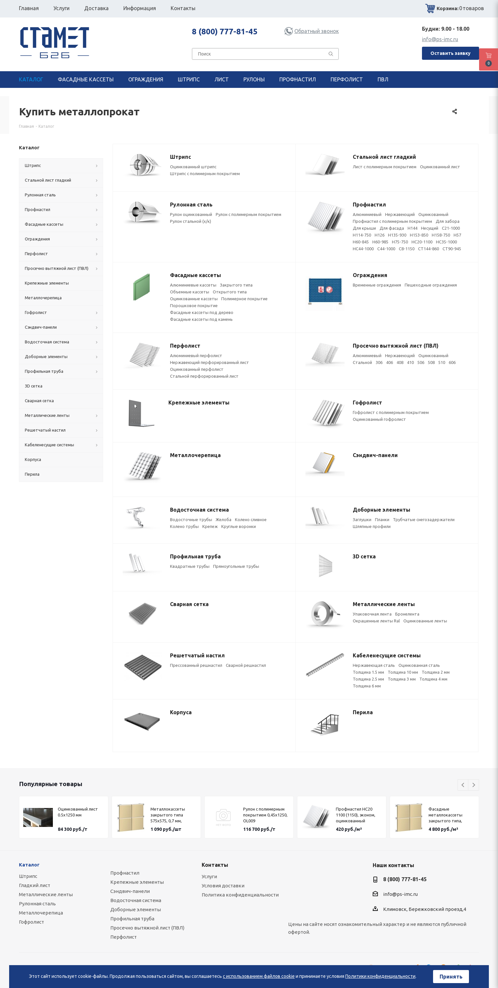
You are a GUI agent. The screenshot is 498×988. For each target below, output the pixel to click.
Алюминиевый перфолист (196, 355)
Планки (382, 519)
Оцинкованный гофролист (379, 419)
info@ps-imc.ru (440, 39)
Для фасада (392, 228)
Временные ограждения (377, 285)
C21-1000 (451, 228)
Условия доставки (223, 885)
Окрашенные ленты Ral (376, 620)
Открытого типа (230, 291)
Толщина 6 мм (367, 685)
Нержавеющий (400, 214)
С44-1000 (386, 248)
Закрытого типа (236, 285)
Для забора (447, 221)
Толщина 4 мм (433, 679)
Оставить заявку (450, 53)
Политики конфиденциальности (380, 976)
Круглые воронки (238, 526)
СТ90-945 (452, 248)
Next (473, 785)
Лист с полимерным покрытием (384, 166)
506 (420, 362)
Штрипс (28, 876)
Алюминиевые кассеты (193, 285)
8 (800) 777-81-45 (224, 31)
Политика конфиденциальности (240, 894)
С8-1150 (406, 248)
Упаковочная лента (372, 614)
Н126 (379, 235)
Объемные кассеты (189, 291)
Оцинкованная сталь (419, 665)
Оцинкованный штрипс (193, 166)
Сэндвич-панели (130, 891)
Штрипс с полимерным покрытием (205, 173)
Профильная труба (132, 918)
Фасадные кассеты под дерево (201, 312)
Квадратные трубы (190, 566)
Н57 (457, 235)
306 (379, 362)
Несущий (429, 228)
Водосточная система (135, 900)
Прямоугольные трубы (236, 566)
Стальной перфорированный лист (204, 376)
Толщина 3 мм (402, 679)
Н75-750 (400, 241)
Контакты (215, 865)
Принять (451, 977)
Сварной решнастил (246, 665)
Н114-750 (362, 235)
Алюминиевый (367, 214)
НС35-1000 (446, 241)
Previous (463, 785)
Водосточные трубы (191, 519)
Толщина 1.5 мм (368, 672)
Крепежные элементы (137, 882)
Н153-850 (419, 235)
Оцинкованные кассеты (194, 298)
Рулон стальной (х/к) (190, 221)
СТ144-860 (428, 248)
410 (410, 362)
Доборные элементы (135, 909)
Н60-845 (361, 241)
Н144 (412, 228)
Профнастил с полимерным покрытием (392, 221)
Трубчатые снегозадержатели (424, 519)
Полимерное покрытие (244, 298)
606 (452, 362)
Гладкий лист (34, 885)
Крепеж (210, 526)
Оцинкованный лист (440, 166)
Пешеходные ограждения (431, 285)
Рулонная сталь (37, 903)
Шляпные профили (372, 526)
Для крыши (364, 228)
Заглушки (362, 519)
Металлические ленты (46, 894)
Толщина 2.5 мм (368, 679)
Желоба (223, 519)
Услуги (209, 876)
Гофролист (31, 922)
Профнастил (124, 873)
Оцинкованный (433, 214)
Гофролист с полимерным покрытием (391, 412)
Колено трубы (184, 526)
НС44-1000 (363, 248)
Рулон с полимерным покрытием (248, 214)
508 (431, 362)
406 (389, 362)
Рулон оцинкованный (191, 214)
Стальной (362, 362)
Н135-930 (397, 235)
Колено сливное (251, 519)
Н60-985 (380, 241)
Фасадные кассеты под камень (201, 319)
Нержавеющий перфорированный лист (209, 362)
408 (400, 362)
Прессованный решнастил (196, 665)
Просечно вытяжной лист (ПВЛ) (147, 927)
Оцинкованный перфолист (197, 369)
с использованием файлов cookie (259, 976)
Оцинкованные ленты (425, 620)
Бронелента (407, 614)
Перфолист (123, 937)
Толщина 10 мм (403, 672)
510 (441, 362)
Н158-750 (441, 235)
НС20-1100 (422, 241)
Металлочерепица (41, 912)
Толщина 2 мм (436, 672)
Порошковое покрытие (194, 305)
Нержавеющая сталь (374, 665)
